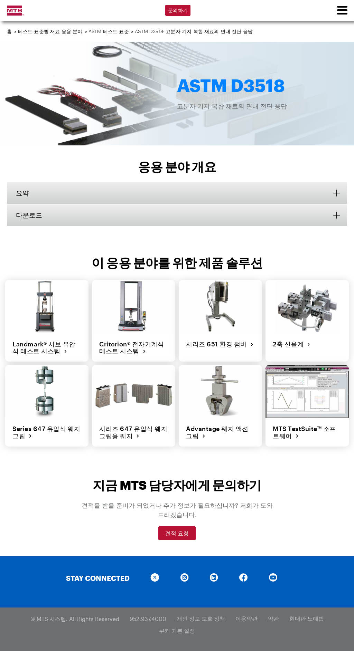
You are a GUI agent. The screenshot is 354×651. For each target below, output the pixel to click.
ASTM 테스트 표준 (108, 31)
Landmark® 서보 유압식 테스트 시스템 (47, 348)
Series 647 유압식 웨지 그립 (46, 432)
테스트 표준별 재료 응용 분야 (50, 31)
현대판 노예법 (306, 617)
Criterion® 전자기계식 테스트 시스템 (131, 348)
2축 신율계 (291, 344)
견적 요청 (177, 532)
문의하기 (178, 10)
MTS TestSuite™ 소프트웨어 (307, 432)
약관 (273, 617)
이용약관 (246, 617)
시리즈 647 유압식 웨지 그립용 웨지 (133, 432)
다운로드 (31, 215)
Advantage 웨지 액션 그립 (217, 432)
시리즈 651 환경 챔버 (219, 344)
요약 (24, 193)
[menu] (342, 10)
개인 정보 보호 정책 (201, 617)
